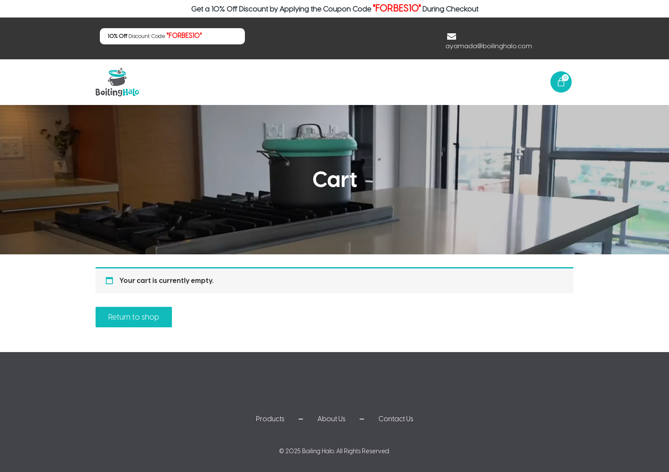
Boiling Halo (318, 451)
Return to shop (133, 317)
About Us (445, 82)
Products (397, 82)
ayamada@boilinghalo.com (490, 46)
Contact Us (496, 82)
